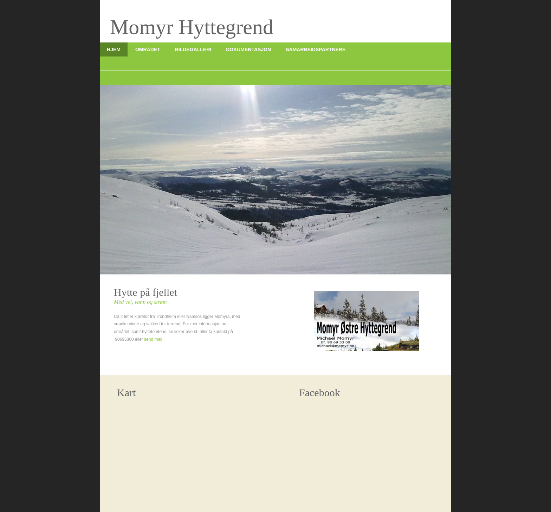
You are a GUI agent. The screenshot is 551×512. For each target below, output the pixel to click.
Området (147, 49)
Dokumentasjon (248, 49)
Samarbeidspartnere (315, 49)
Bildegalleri (193, 49)
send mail (153, 339)
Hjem (114, 49)
